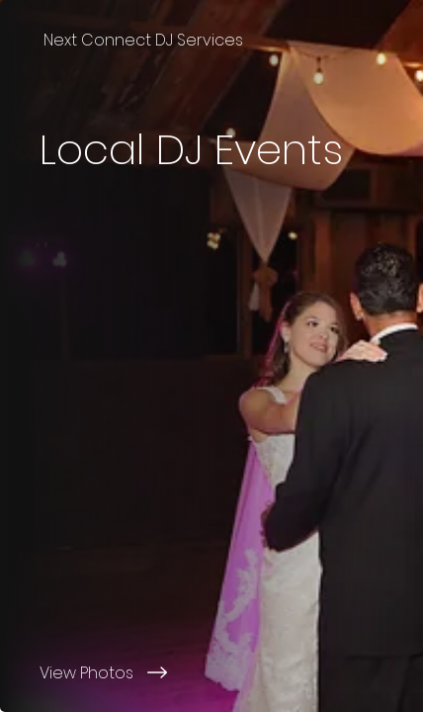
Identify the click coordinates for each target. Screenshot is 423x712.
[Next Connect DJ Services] (211, 40)
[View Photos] (211, 672)
